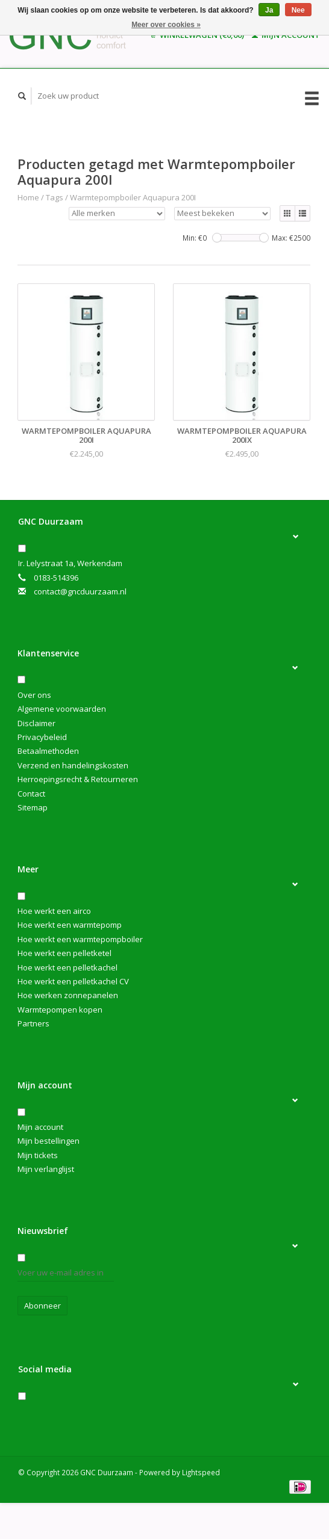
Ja (269, 10)
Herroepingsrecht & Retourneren (77, 779)
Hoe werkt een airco (54, 910)
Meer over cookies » (166, 24)
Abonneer (42, 1305)
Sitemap (32, 807)
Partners (33, 1023)
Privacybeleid (42, 737)
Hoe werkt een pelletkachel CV (73, 981)
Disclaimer (36, 723)
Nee (298, 10)
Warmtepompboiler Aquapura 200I (133, 197)
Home (28, 197)
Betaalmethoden (48, 750)
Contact (31, 793)
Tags (54, 197)
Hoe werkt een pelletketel (64, 953)
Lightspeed (201, 1472)
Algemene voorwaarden (61, 708)
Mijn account (40, 1126)
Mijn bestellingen (48, 1140)
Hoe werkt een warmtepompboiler (80, 939)
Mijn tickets (37, 1155)
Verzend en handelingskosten (72, 765)
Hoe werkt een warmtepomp (69, 924)
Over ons (34, 694)
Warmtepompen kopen (59, 1009)
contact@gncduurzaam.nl (80, 591)
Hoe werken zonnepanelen (67, 995)
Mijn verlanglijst (45, 1169)
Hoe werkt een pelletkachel (67, 967)
